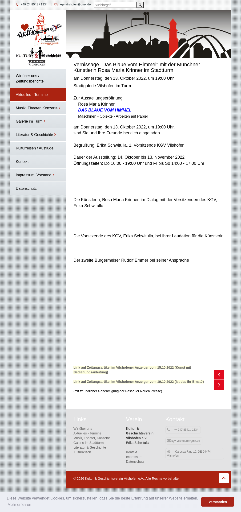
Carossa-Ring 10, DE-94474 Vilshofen (189, 453)
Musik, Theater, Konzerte (91, 438)
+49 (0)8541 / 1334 (182, 430)
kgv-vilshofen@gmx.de (75, 4)
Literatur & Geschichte (89, 447)
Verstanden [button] (218, 502)
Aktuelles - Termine (87, 433)
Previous (219, 375)
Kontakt (131, 452)
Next (219, 385)
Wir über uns (82, 428)
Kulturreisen (82, 452)
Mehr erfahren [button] (19, 505)
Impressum (134, 457)
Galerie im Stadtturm (88, 443)
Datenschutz (135, 461)
